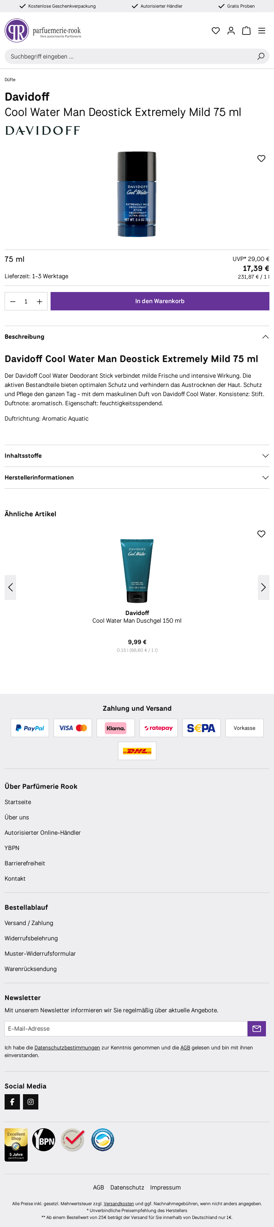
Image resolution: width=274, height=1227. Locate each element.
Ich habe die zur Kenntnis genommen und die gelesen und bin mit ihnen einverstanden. (129, 1051)
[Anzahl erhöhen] (40, 301)
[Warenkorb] (246, 30)
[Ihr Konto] (231, 30)
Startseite (18, 802)
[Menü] (261, 30)
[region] (137, 194)
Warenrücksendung (31, 969)
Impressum (165, 1187)
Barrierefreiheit (25, 863)
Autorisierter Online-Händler (43, 833)
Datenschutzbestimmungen (67, 1047)
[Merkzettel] (215, 30)
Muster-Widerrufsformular (40, 954)
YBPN (12, 848)
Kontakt (15, 879)
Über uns (17, 817)
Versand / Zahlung (29, 923)
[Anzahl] (26, 301)
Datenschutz (127, 1187)
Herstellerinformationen (39, 477)
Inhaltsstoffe (23, 456)
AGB (185, 1047)
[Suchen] (260, 56)
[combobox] (128, 56)
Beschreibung (24, 337)
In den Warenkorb (160, 301)
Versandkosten (119, 1204)
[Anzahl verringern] (13, 301)
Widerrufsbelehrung (31, 938)
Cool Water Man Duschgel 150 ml (137, 617)
